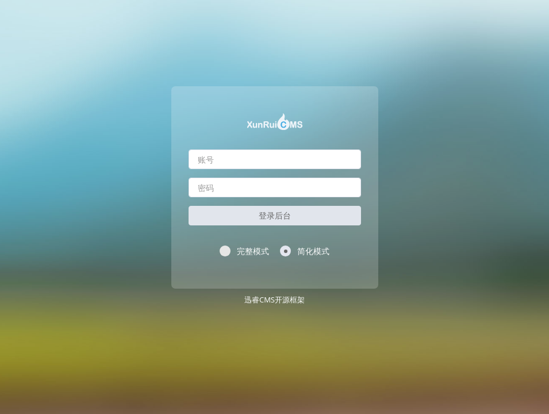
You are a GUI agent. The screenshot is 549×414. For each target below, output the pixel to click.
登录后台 (275, 215)
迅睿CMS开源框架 (274, 299)
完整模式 (244, 251)
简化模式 (304, 251)
